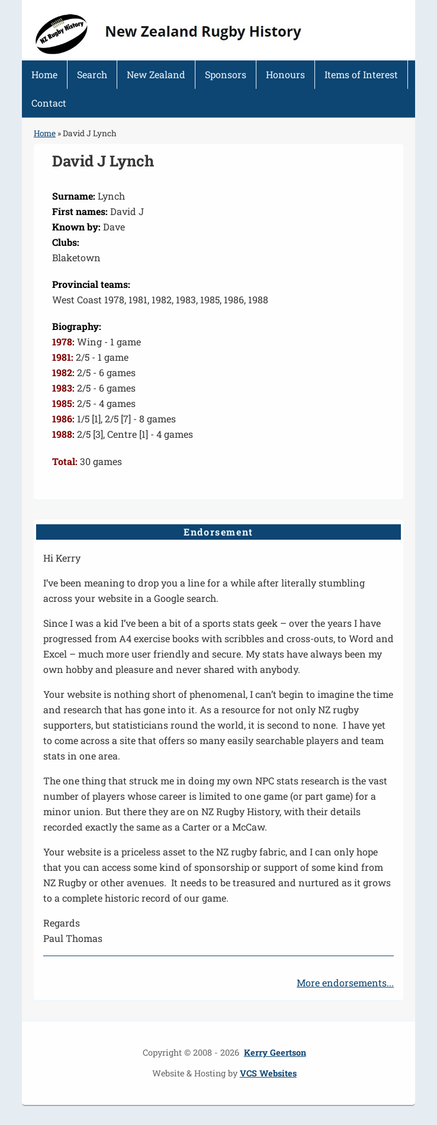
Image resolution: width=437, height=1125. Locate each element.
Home (44, 74)
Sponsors (225, 74)
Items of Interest (361, 74)
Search (92, 74)
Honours (285, 74)
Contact (48, 103)
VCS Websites (268, 1073)
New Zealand (156, 74)
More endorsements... (345, 982)
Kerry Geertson (275, 1052)
